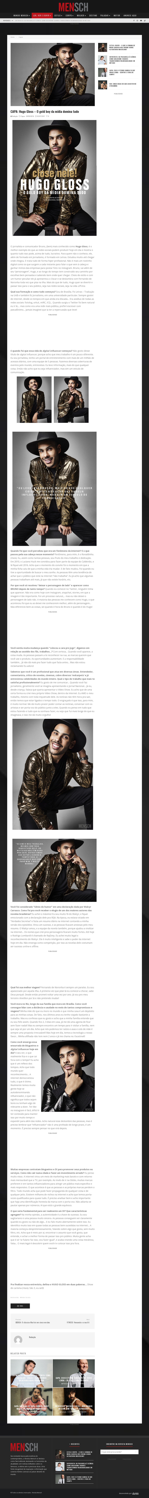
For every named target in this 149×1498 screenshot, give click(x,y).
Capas (23, 116)
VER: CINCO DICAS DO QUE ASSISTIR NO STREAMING (122, 85)
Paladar (104, 15)
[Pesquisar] (136, 1452)
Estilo (57, 15)
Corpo (69, 15)
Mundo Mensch (21, 15)
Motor (117, 15)
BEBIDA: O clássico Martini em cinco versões (33, 1321)
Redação (14, 116)
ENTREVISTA (30, 116)
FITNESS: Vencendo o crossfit (71, 1321)
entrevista (15, 1297)
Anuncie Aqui (130, 15)
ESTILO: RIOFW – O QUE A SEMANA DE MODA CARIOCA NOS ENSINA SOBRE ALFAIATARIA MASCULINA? (122, 47)
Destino (93, 15)
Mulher (80, 15)
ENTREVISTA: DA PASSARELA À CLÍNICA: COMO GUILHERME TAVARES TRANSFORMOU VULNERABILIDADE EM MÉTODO (52, 20)
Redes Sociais (25, 1297)
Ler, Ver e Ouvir (41, 15)
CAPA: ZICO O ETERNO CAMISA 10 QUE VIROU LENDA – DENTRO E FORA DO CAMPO (122, 72)
